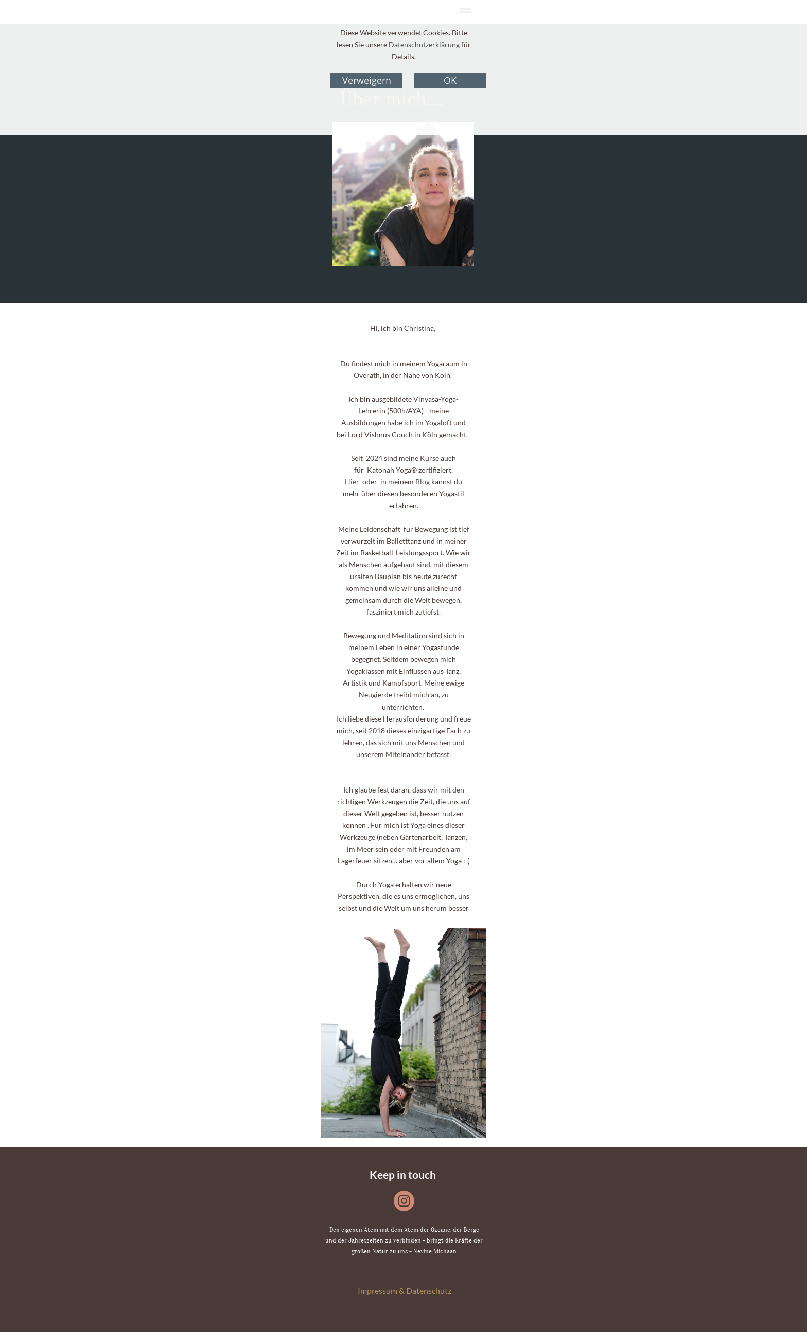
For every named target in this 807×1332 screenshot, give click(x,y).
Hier (352, 481)
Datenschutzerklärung (424, 44)
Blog (422, 481)
